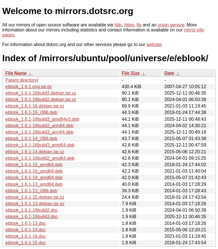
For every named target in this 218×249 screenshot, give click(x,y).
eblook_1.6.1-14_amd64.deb (34, 177)
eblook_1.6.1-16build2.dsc (31, 210)
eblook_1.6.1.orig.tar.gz (28, 86)
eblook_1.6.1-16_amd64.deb (34, 171)
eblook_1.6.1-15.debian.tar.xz (34, 197)
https (129, 24)
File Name (16, 73)
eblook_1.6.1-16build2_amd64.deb (39, 158)
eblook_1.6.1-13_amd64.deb (34, 184)
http (118, 24)
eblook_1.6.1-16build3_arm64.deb (39, 132)
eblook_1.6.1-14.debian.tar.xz (34, 151)
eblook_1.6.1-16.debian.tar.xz (34, 106)
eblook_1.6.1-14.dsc (25, 229)
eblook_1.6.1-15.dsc (25, 242)
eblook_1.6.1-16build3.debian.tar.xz (40, 93)
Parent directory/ (21, 80)
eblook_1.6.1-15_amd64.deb (34, 164)
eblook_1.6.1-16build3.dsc (31, 216)
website (154, 44)
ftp (138, 24)
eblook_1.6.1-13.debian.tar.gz (35, 203)
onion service (171, 24)
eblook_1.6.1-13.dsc (25, 223)
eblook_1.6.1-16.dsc (25, 236)
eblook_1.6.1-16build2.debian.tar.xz (40, 99)
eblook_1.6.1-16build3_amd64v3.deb (42, 119)
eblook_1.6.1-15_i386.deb (31, 112)
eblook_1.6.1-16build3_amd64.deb (39, 145)
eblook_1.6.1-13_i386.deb (31, 190)
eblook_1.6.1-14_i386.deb (31, 138)
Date (169, 73)
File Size (131, 73)
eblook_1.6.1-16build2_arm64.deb (39, 125)
